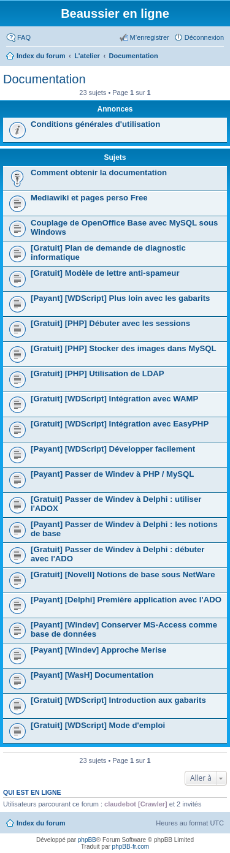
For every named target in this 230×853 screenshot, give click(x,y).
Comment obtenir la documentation (99, 172)
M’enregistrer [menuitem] (149, 37)
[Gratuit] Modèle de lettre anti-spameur (105, 273)
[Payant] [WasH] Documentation (92, 675)
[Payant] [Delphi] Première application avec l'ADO (126, 599)
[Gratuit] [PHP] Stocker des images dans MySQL (124, 348)
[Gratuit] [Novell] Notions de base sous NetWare (123, 574)
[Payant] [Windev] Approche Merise (98, 649)
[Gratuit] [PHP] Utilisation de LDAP (97, 373)
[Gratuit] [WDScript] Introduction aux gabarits (118, 700)
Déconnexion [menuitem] (204, 37)
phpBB (87, 839)
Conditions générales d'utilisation (95, 124)
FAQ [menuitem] (24, 37)
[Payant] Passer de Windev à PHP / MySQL (112, 474)
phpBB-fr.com (131, 846)
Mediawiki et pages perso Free (89, 197)
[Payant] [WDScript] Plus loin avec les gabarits (120, 298)
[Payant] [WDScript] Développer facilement (113, 448)
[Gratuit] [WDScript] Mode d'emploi (98, 725)
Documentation (44, 79)
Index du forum (41, 823)
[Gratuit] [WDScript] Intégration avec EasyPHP (120, 423)
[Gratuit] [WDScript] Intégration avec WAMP (114, 398)
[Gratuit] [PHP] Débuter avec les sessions (110, 323)
